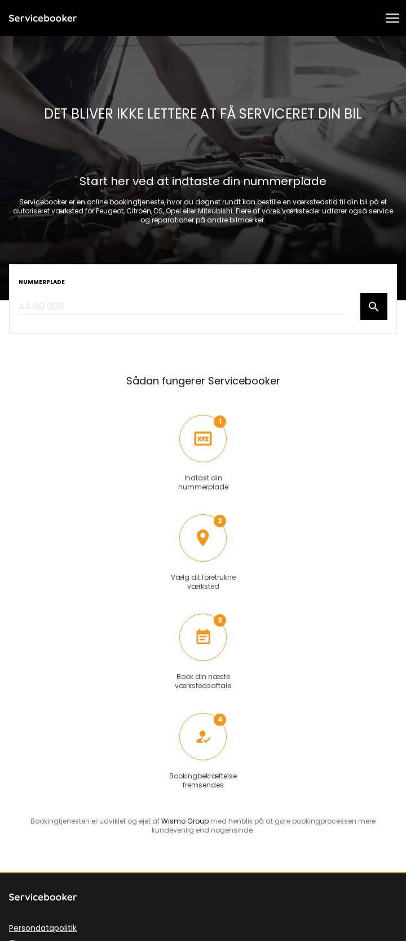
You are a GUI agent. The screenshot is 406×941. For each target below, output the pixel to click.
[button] (392, 18)
